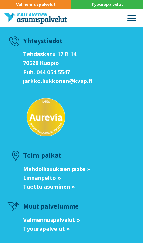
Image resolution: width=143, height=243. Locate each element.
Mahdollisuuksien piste (54, 168)
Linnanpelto (39, 177)
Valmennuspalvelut (36, 4)
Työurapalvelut (107, 4)
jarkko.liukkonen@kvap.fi (57, 81)
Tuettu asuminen (46, 186)
